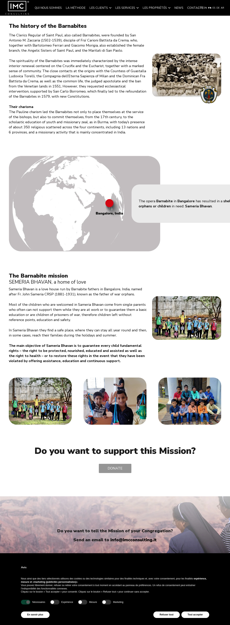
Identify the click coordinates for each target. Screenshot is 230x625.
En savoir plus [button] (35, 614)
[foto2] (189, 380)
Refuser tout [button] (167, 614)
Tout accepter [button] (195, 614)
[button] (109, 8)
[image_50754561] (40, 380)
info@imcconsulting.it (133, 540)
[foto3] (115, 380)
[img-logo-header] (17, 8)
